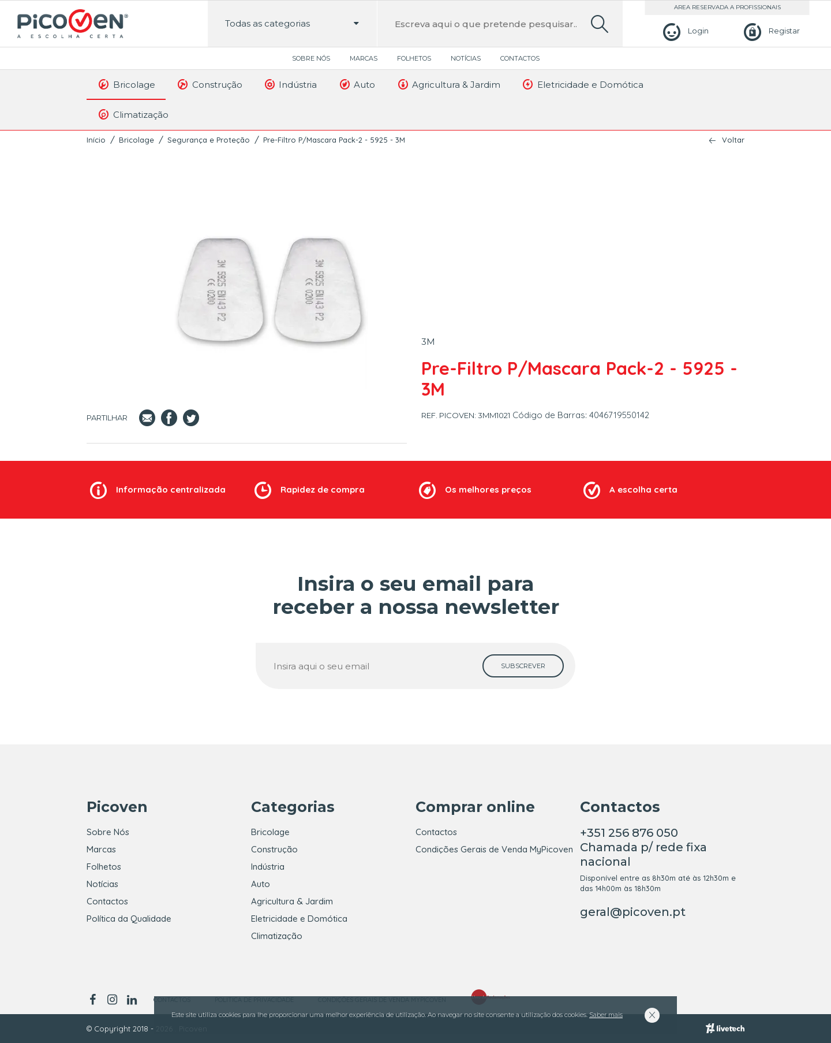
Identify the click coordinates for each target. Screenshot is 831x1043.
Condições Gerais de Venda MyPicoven (494, 849)
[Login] (684, 31)
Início (96, 139)
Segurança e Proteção (208, 139)
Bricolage (126, 84)
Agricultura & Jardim (448, 84)
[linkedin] (131, 1000)
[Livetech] (725, 1028)
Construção (209, 84)
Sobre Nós (311, 58)
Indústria (290, 84)
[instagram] (112, 1000)
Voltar (733, 140)
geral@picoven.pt (633, 912)
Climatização (133, 114)
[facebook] (94, 1000)
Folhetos (414, 58)
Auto (356, 84)
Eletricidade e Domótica (582, 84)
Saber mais (606, 1015)
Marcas (363, 58)
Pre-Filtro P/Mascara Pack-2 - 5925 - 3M (334, 139)
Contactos (520, 58)
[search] (599, 24)
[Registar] (770, 31)
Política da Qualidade (129, 918)
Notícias (466, 58)
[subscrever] (523, 665)
